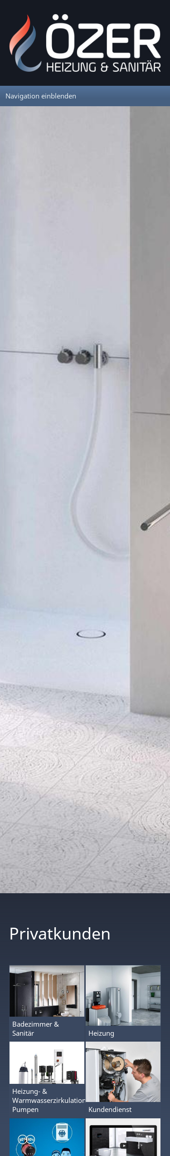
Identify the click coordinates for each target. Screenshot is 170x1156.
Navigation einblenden (40, 95)
